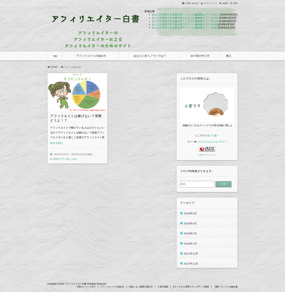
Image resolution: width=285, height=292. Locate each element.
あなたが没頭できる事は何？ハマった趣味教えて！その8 (184, 27)
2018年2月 (190, 233)
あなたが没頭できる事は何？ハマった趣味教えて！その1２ (185, 14)
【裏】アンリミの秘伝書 (226, 286)
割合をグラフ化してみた (65, 159)
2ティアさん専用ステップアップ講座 (191, 286)
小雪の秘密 (162, 286)
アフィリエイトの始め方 (91, 55)
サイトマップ (210, 3)
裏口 (228, 55)
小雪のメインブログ (86, 286)
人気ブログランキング (207, 155)
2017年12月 (191, 253)
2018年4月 (190, 223)
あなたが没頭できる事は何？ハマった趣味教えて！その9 (184, 24)
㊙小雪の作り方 (200, 55)
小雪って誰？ (212, 135)
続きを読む (56, 142)
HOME (52, 67)
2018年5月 (190, 213)
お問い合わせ (191, 3)
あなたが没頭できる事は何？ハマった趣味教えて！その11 (185, 17)
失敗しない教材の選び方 (141, 286)
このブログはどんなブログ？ (211, 141)
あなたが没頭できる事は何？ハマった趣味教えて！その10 (185, 21)
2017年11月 (191, 263)
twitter (225, 3)
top (55, 55)
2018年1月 (190, 243)
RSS (235, 3)
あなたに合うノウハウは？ (150, 55)
